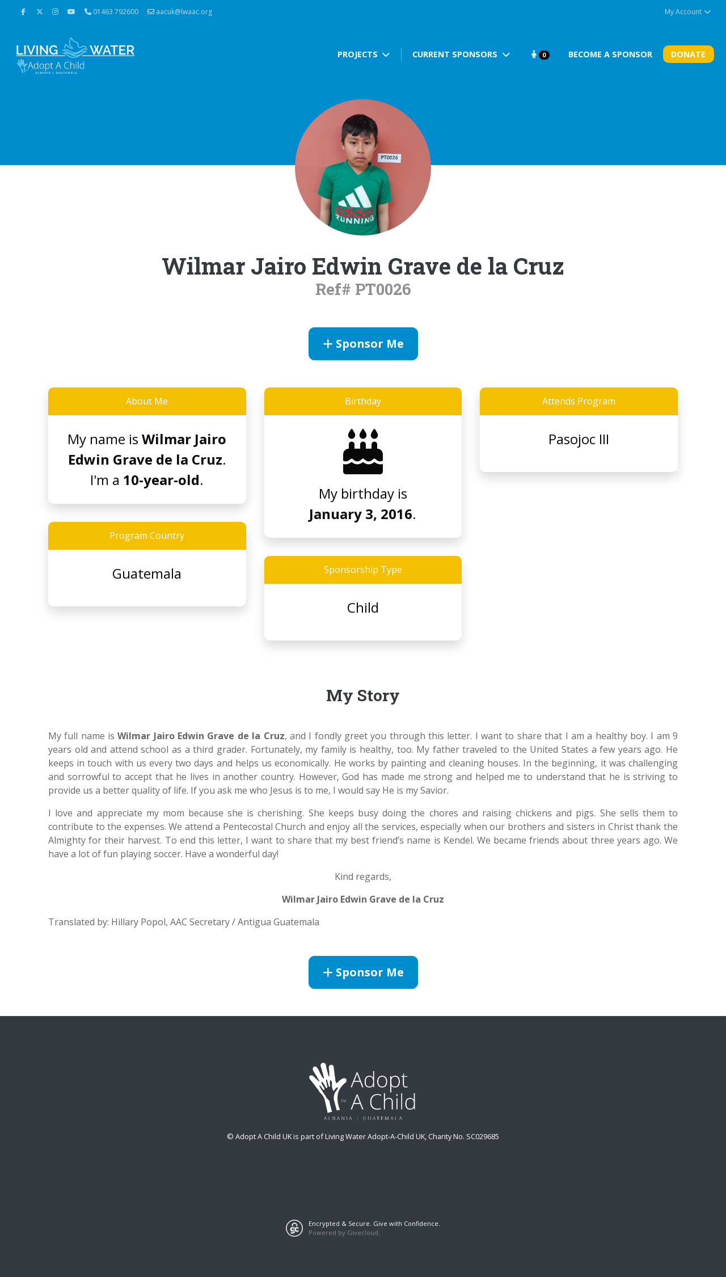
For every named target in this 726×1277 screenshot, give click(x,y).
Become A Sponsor (610, 54)
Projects (358, 54)
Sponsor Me (363, 343)
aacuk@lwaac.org (179, 11)
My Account (688, 11)
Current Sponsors (456, 54)
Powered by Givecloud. (344, 1232)
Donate (688, 54)
